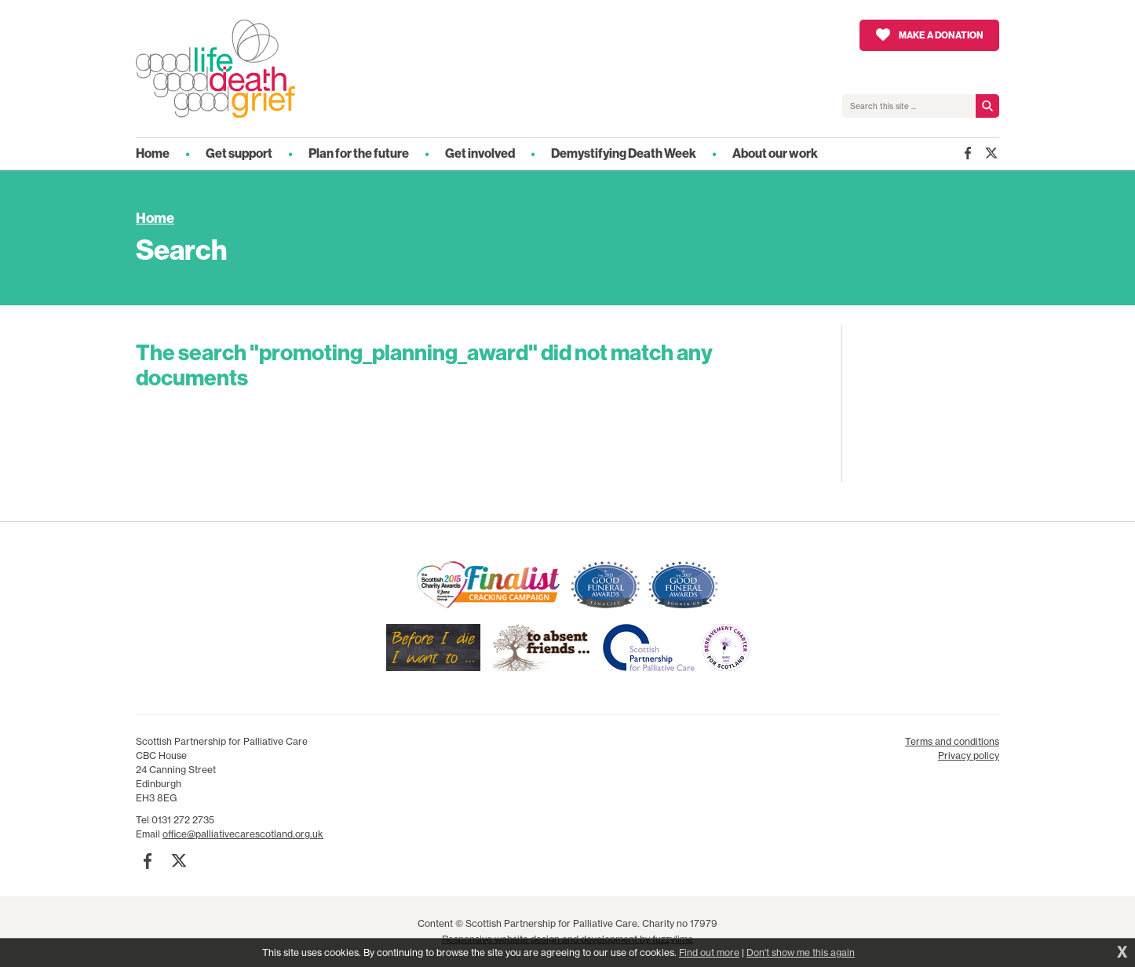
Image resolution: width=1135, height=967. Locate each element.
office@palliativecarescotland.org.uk (242, 834)
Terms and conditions (952, 741)
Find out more (709, 952)
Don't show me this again (800, 952)
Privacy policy (968, 755)
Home (155, 218)
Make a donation (941, 35)
